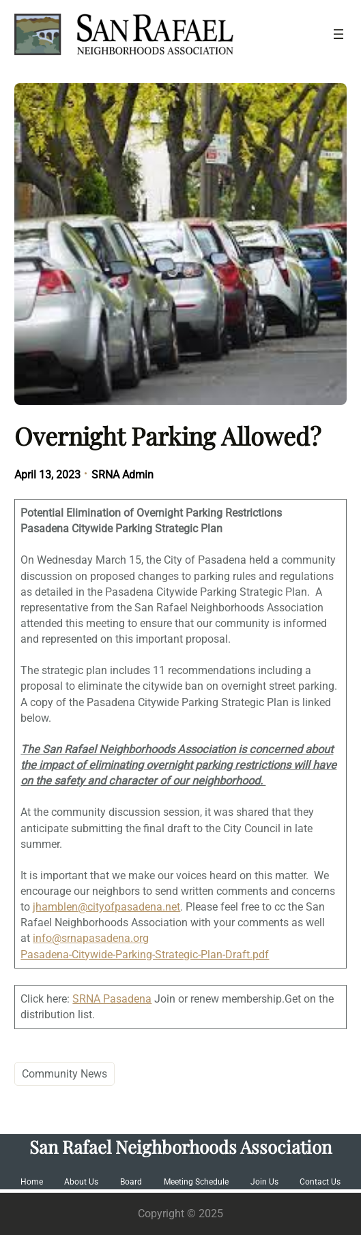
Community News (64, 1073)
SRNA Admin (122, 474)
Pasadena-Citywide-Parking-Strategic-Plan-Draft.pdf (144, 954)
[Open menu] (338, 34)
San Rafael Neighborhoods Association (180, 1146)
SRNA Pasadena (111, 998)
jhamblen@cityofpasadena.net (106, 906)
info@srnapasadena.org (91, 938)
